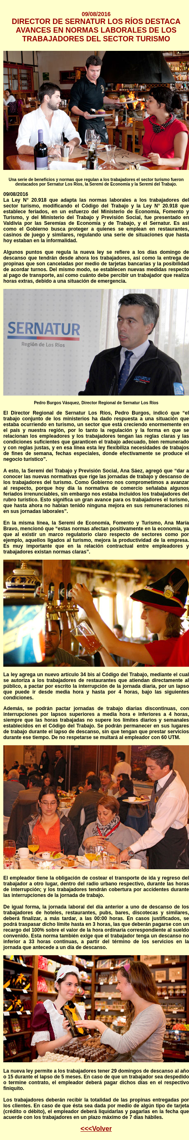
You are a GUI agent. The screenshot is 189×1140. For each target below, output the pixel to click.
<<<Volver (96, 1128)
